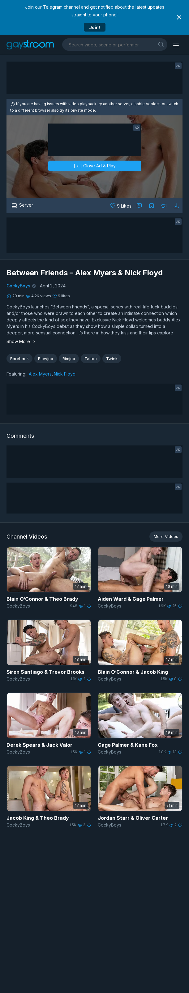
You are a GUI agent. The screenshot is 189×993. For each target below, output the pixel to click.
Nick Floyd (64, 373)
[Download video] (176, 205)
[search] (161, 44)
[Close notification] (179, 17)
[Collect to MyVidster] (151, 205)
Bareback (19, 358)
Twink (112, 358)
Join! (94, 27)
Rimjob (68, 358)
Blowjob (45, 358)
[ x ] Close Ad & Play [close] (95, 165)
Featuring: (16, 373)
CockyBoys (18, 285)
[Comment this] (139, 205)
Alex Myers (40, 373)
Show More (21, 341)
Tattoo (90, 358)
